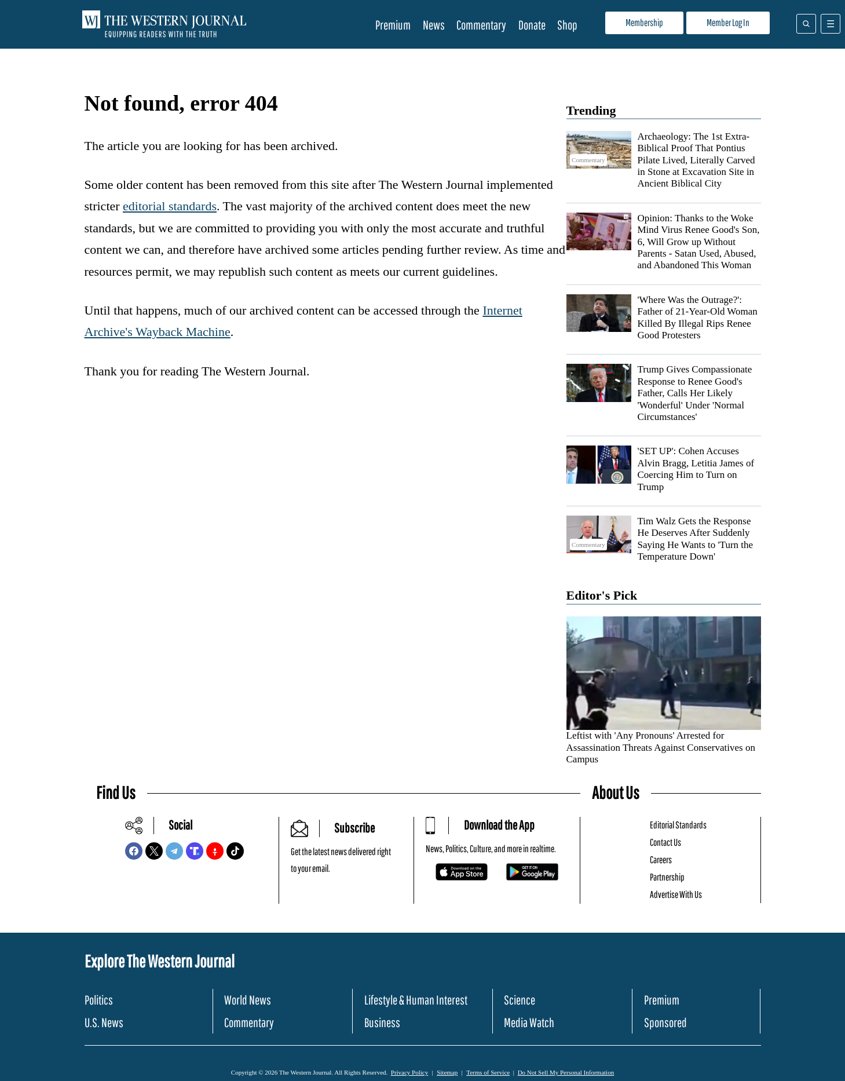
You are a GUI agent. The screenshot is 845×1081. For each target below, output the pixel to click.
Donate (532, 24)
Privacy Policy (409, 1072)
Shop (567, 24)
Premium (393, 24)
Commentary (481, 24)
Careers (661, 859)
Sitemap (447, 1072)
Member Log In (728, 22)
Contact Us (665, 842)
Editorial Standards (678, 824)
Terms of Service (488, 1072)
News (434, 24)
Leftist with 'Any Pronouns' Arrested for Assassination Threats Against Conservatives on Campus (660, 747)
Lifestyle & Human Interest (415, 999)
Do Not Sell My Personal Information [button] (566, 1072)
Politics (99, 999)
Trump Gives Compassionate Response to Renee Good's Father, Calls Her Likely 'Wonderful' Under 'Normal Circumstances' (695, 393)
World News (247, 999)
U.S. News (104, 1022)
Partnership (667, 876)
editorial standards (170, 206)
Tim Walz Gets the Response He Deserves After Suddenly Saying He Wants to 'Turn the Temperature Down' (695, 539)
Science (519, 999)
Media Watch (529, 1022)
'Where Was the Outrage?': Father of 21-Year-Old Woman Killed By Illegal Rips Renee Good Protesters (698, 317)
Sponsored (665, 1022)
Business (382, 1022)
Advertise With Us (676, 894)
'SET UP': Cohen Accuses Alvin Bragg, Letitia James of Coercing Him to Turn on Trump (696, 468)
